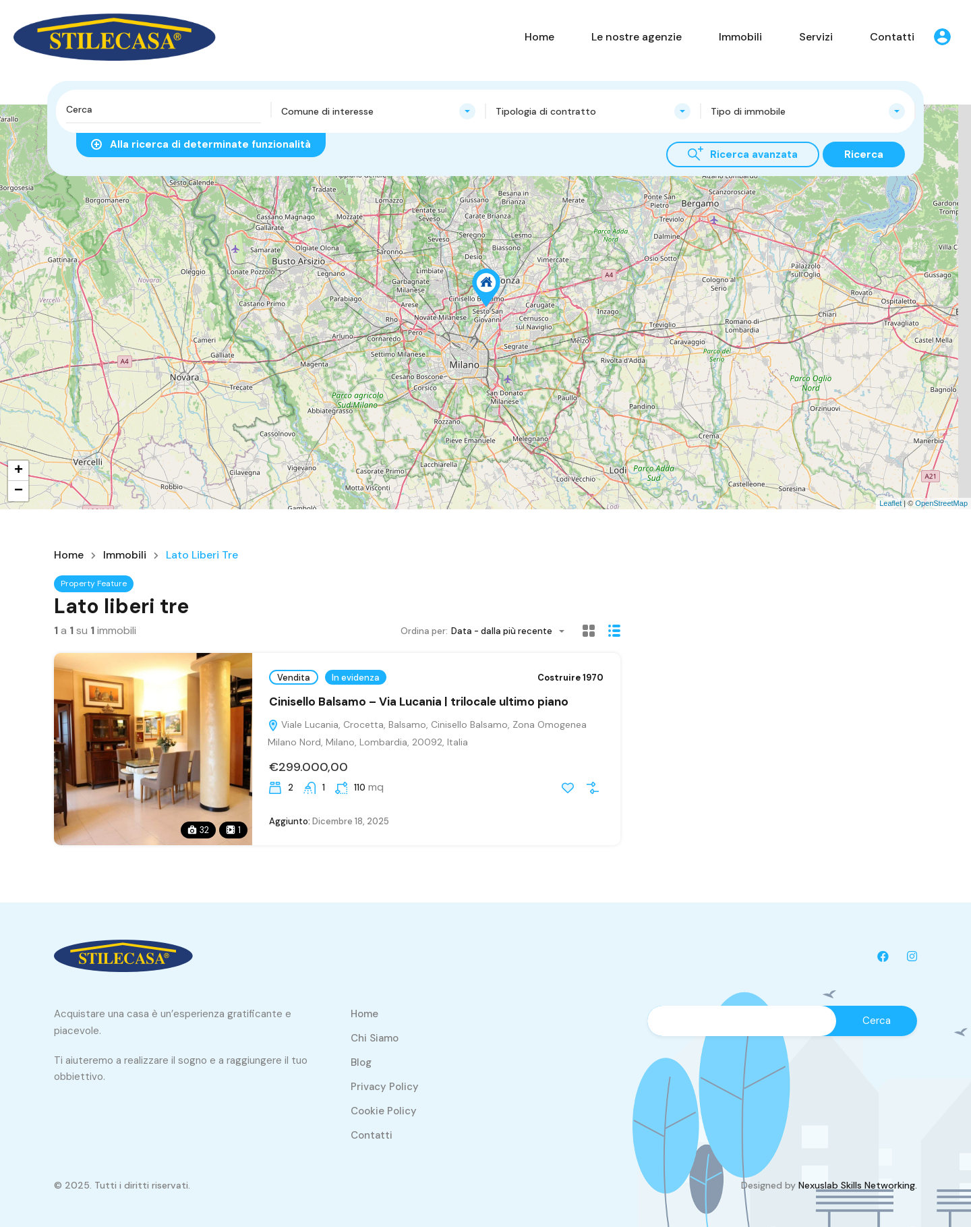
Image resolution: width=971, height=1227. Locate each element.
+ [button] (18, 471)
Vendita (293, 677)
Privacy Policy (385, 1086)
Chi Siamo (375, 1038)
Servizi (816, 37)
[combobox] (378, 111)
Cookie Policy (384, 1111)
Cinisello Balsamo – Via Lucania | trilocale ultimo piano (418, 701)
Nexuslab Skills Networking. (857, 1185)
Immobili (740, 37)
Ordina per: (424, 631)
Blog (361, 1062)
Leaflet (890, 503)
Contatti (892, 37)
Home (539, 37)
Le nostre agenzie (636, 37)
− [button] (18, 491)
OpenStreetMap (941, 503)
